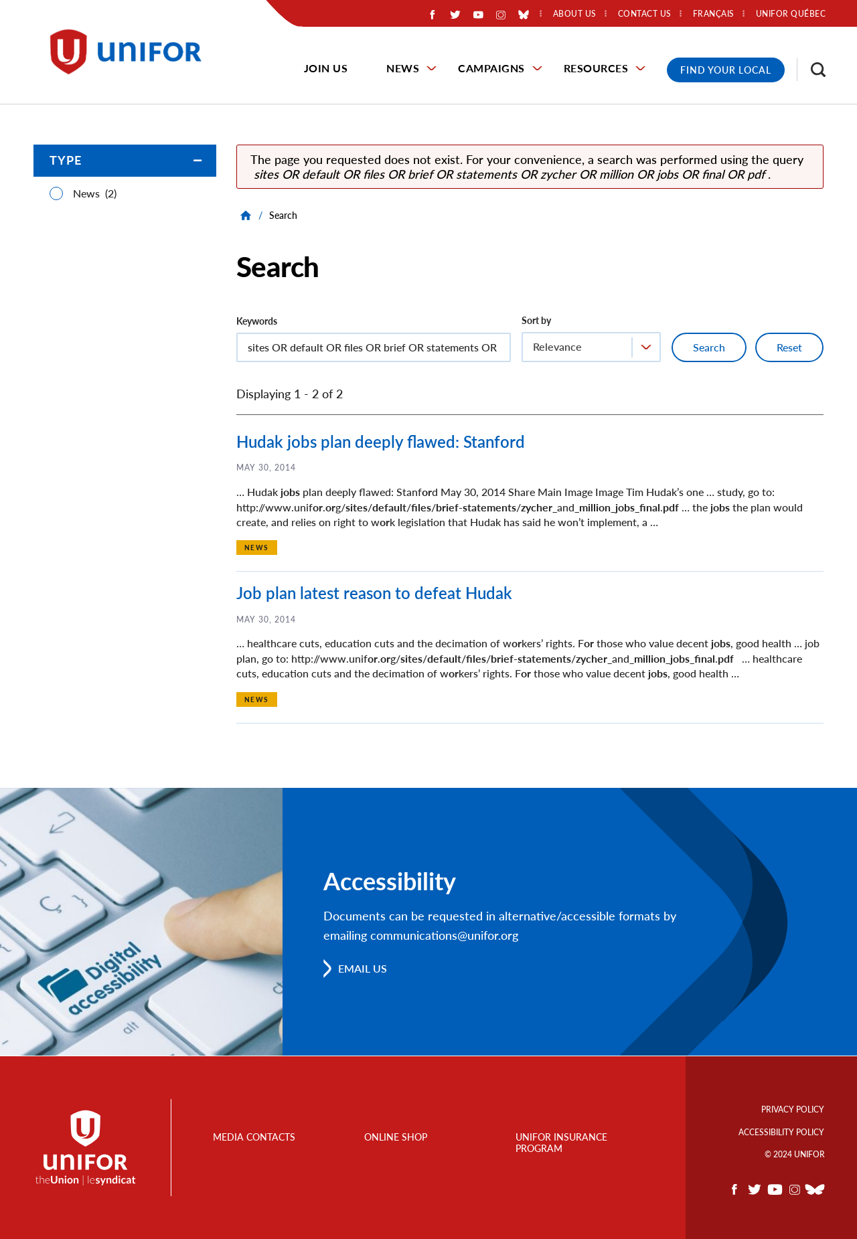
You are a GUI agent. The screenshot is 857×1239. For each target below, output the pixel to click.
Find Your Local (725, 70)
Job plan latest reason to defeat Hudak (374, 592)
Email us (362, 968)
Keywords (256, 321)
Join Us (326, 68)
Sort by (536, 320)
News (402, 68)
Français (713, 14)
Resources (596, 68)
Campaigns (491, 68)
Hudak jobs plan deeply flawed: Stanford (380, 441)
